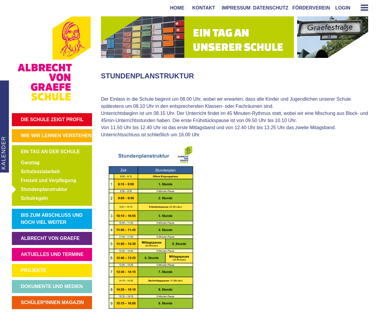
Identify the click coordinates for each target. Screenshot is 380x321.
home (175, 7)
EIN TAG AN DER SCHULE (50, 151)
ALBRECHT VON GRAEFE (50, 238)
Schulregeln (34, 198)
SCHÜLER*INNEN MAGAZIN (52, 302)
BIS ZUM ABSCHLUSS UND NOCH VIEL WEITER (52, 219)
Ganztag (30, 162)
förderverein (310, 7)
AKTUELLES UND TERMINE (52, 254)
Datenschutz (271, 7)
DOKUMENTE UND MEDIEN (52, 286)
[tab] (362, 7)
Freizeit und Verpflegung (48, 180)
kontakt (202, 7)
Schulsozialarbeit (40, 171)
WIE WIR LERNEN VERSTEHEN (56, 135)
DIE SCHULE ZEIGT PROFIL (52, 119)
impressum (235, 7)
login (342, 7)
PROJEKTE (33, 270)
